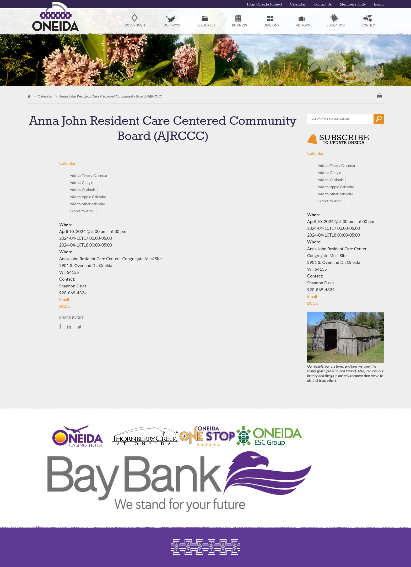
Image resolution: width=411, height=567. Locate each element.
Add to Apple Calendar (88, 196)
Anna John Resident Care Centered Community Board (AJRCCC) (111, 96)
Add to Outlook (82, 189)
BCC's (64, 306)
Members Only (353, 4)
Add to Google (81, 182)
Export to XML (82, 210)
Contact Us (322, 4)
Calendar (298, 4)
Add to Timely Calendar (88, 175)
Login (379, 4)
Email (64, 299)
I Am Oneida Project (264, 4)
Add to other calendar (87, 203)
